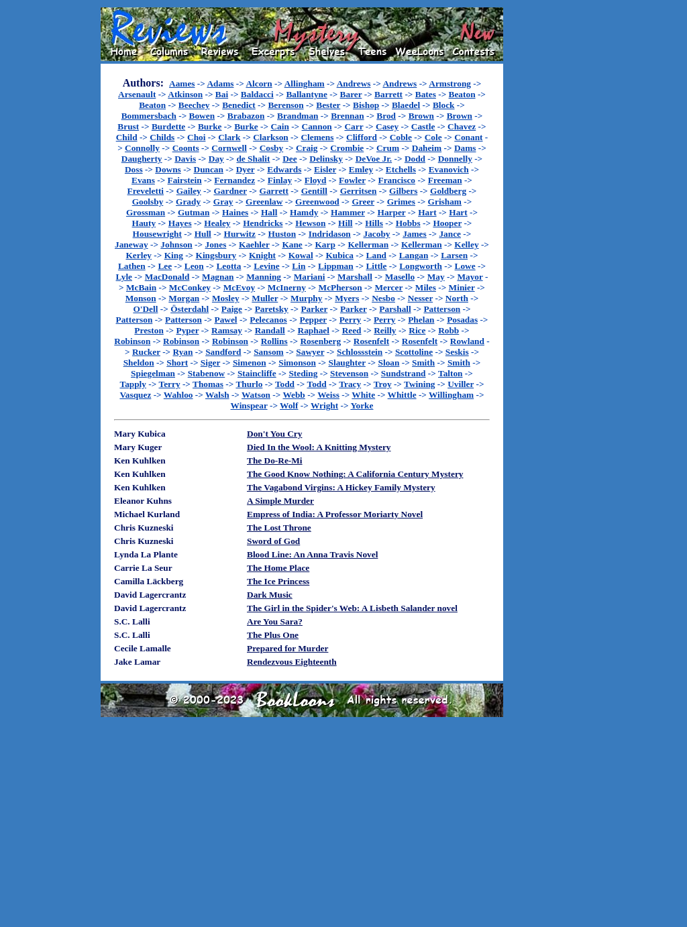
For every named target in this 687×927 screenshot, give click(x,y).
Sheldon (138, 363)
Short (177, 363)
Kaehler (254, 244)
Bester (328, 105)
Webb (293, 395)
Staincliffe (256, 373)
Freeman (445, 180)
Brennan (347, 116)
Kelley (466, 244)
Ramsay (226, 330)
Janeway (131, 244)
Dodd (415, 159)
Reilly (385, 330)
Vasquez (135, 395)
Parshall (395, 309)
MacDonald (167, 277)
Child (127, 137)
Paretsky (271, 309)
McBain (141, 287)
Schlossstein (359, 352)
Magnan (217, 277)
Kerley (138, 255)
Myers (347, 298)
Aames (182, 83)
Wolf (289, 405)
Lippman (336, 266)
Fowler (352, 180)
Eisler (325, 169)
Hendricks (262, 223)
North (456, 298)
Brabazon (246, 116)
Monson (140, 298)
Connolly (142, 148)
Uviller (460, 384)
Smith (423, 363)
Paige (231, 309)
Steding (302, 373)
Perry (350, 320)
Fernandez (234, 180)
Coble (401, 137)
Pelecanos (268, 320)
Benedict (239, 105)
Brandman (297, 116)
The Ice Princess (278, 581)
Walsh (217, 395)
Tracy (350, 384)
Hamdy (304, 212)
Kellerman (368, 244)
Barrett (388, 94)
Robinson (132, 341)
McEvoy (239, 287)
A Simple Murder (280, 501)
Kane (292, 244)
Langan (414, 255)
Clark (229, 137)
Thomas (208, 384)
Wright (324, 405)
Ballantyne (306, 94)
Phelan (421, 320)
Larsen (454, 255)
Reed (352, 330)
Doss (134, 169)
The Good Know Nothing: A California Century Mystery (355, 474)
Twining (419, 384)
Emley (361, 169)
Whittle (402, 395)
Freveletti (145, 191)
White (363, 395)
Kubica (339, 255)
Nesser (420, 298)
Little (376, 266)
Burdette (168, 126)
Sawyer (310, 352)
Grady (188, 202)
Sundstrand (403, 373)
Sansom (268, 352)
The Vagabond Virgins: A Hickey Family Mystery (341, 487)
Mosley (226, 298)
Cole (433, 137)
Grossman (145, 212)
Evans (143, 180)
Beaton (462, 94)
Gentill (314, 191)
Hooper (447, 223)
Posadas (462, 320)
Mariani (309, 277)
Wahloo (178, 395)
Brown (421, 116)
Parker (314, 309)
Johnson (176, 244)
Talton (450, 373)
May (436, 277)
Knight (262, 255)
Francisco (397, 180)
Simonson (297, 363)
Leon (194, 266)
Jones (215, 244)
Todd (285, 384)
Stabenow (206, 373)
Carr (353, 126)
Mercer (388, 287)
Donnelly (455, 159)
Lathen (132, 266)
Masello (400, 277)
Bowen (202, 116)
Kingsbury (216, 255)
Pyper (187, 330)
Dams (465, 148)
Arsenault (137, 94)
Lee (165, 266)
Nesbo (383, 298)
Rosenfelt (371, 341)
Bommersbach (148, 116)
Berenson (285, 105)
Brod (386, 116)
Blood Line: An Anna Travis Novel (312, 554)
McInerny (287, 287)
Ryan (183, 352)
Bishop (366, 105)
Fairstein (185, 180)
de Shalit (253, 159)
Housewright (157, 234)
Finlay (280, 180)
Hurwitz (240, 234)
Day (216, 159)
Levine (267, 266)
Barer (351, 94)
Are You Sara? (275, 621)
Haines (235, 212)
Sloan (389, 363)
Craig (307, 148)
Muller (265, 298)
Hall (269, 212)
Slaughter (347, 363)
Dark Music (270, 595)
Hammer (348, 212)
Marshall (354, 277)
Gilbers (403, 191)
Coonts (185, 148)
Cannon (317, 126)
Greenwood (317, 202)
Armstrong (450, 83)
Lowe (465, 266)
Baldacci (257, 94)
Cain (279, 126)
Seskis (457, 352)
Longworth (420, 266)
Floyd (316, 180)
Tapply (132, 384)
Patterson (441, 309)
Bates (425, 94)
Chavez (461, 126)
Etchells (401, 169)
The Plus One (273, 635)
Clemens (317, 137)
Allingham (304, 83)
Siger (210, 363)
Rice (417, 330)
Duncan (208, 169)
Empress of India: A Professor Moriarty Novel (335, 514)
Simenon (249, 363)
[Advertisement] (546, 208)
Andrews (354, 83)
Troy (383, 384)
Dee (289, 159)
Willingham (451, 395)
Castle (423, 126)
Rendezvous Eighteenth (292, 662)
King (173, 255)
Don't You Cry (274, 434)
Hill (345, 223)
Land (376, 255)
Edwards (284, 169)
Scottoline (414, 352)
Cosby (272, 148)
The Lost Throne (279, 528)
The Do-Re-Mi (275, 460)
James (415, 234)
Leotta (228, 266)
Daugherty (141, 159)
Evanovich (449, 169)
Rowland (467, 341)
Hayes (180, 223)
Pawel (226, 320)
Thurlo (248, 384)
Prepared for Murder (287, 648)
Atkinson (185, 94)
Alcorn (259, 83)
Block (444, 105)
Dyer (245, 169)
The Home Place (278, 568)
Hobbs (408, 223)
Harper (392, 212)
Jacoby (376, 234)
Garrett (274, 191)
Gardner (229, 191)
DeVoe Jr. (374, 159)
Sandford (223, 352)
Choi (196, 137)
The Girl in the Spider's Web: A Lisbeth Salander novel (352, 608)
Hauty (144, 223)
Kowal (300, 255)
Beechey (194, 105)
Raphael (313, 330)
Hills (374, 223)
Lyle (124, 277)
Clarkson (270, 137)
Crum (387, 148)
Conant (468, 137)
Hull (203, 234)
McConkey (190, 287)
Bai (221, 94)
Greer (363, 202)
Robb (448, 330)
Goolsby (148, 202)
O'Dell (145, 309)
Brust (128, 126)
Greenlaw (264, 202)
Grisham (445, 202)
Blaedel (406, 105)
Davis (185, 159)
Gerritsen (358, 191)
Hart (427, 212)
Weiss (328, 395)
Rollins (274, 341)
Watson (256, 395)
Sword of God (273, 541)
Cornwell (229, 148)
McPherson (340, 287)
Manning (263, 277)
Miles (425, 287)
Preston (148, 330)
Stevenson (349, 373)
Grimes (401, 202)
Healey (217, 223)
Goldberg (448, 191)
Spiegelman (153, 373)
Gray (223, 202)
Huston (282, 234)
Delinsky (326, 159)
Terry (169, 384)
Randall (270, 330)
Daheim (426, 148)
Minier (462, 287)
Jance (450, 234)
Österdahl (189, 309)
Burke (210, 126)
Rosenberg (320, 341)
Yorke (361, 405)
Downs (168, 169)
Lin (298, 266)
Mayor (469, 277)
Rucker (146, 352)
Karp (325, 244)
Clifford (361, 137)
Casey (387, 126)
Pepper (313, 320)
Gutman (193, 212)
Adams (220, 83)
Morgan (183, 298)
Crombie (347, 148)
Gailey (188, 191)
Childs (162, 137)
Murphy (306, 298)
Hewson (310, 223)
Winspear (249, 405)
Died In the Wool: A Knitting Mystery (319, 447)
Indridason (330, 234)
